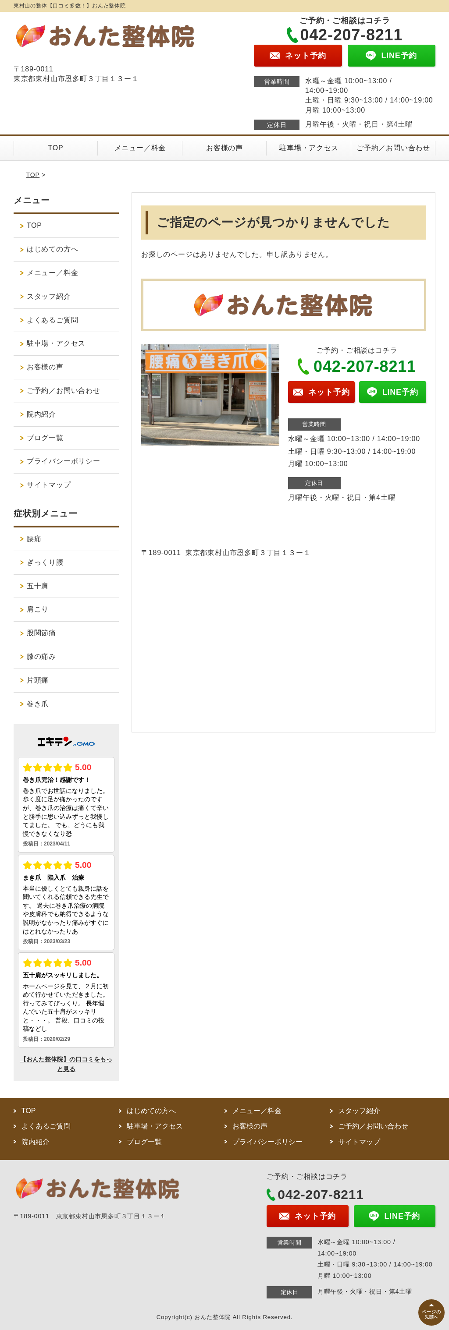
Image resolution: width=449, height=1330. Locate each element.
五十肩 (38, 586)
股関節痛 (41, 633)
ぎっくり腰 (45, 562)
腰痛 (34, 538)
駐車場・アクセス (308, 148)
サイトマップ (49, 484)
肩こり (38, 609)
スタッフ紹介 (49, 296)
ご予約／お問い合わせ (393, 148)
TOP (55, 148)
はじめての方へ (52, 249)
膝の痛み (41, 656)
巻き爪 (38, 703)
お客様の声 (224, 148)
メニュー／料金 (140, 148)
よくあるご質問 (52, 320)
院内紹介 (45, 414)
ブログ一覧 (45, 438)
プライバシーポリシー (63, 461)
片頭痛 (38, 680)
